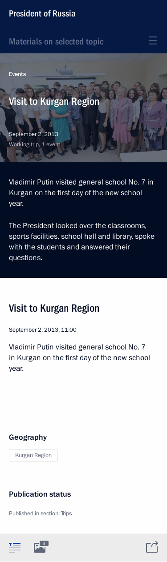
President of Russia (42, 13)
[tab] (14, 547)
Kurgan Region (33, 455)
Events (17, 74)
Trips (66, 514)
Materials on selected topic (56, 41)
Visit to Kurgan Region (54, 308)
